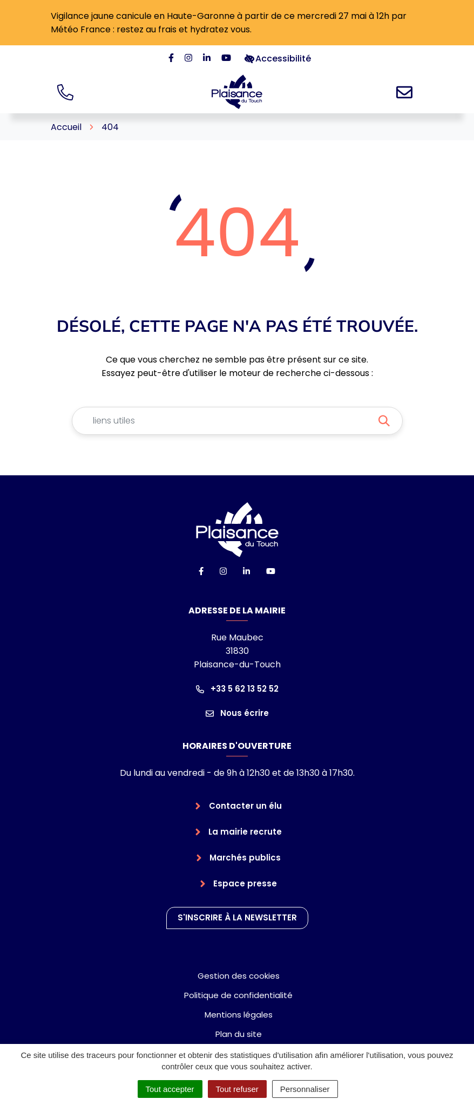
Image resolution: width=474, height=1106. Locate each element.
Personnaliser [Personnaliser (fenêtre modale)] (305, 1089)
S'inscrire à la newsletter (237, 917)
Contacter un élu (245, 805)
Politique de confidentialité (238, 995)
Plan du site (238, 1034)
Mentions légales (239, 1014)
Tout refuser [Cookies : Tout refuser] (237, 1089)
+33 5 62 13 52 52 (237, 688)
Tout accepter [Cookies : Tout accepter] (170, 1089)
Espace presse (245, 883)
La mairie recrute (245, 831)
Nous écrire (237, 713)
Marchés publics (245, 857)
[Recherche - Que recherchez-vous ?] (224, 420)
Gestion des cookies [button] (239, 975)
